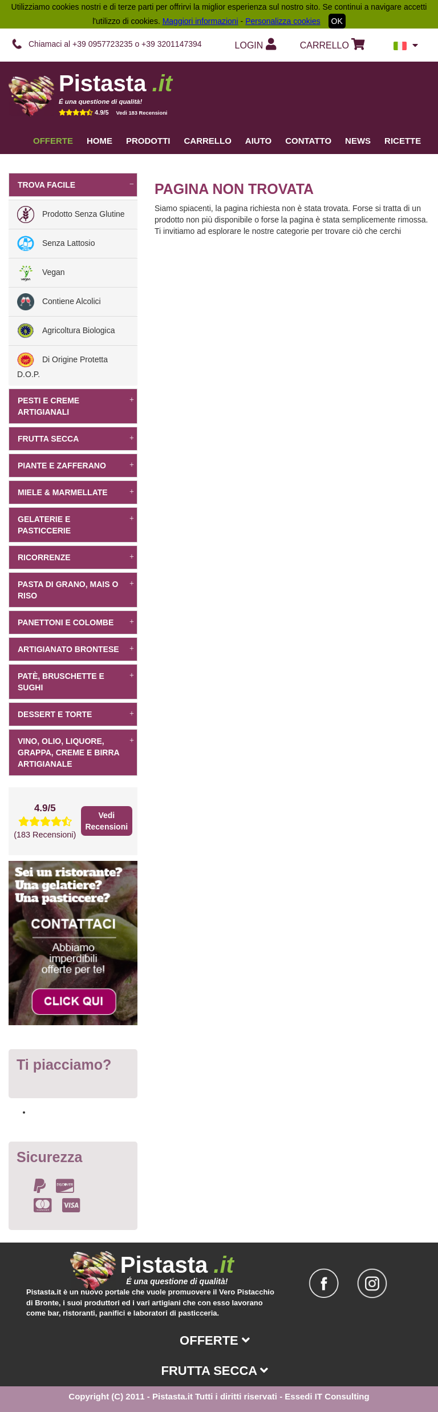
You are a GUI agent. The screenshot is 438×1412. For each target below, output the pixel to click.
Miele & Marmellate (76, 492)
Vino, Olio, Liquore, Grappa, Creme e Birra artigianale (76, 752)
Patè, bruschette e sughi (76, 681)
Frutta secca (76, 438)
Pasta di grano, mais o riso (76, 590)
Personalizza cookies (283, 21)
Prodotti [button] (148, 140)
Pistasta (115, 83)
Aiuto (258, 140)
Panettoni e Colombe (76, 622)
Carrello (208, 140)
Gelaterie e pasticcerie (76, 525)
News (358, 140)
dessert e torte (76, 714)
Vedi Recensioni (106, 821)
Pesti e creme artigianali (76, 406)
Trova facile (76, 184)
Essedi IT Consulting (327, 1396)
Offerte (53, 140)
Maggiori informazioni (200, 21)
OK (337, 21)
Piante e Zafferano (76, 465)
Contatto (308, 140)
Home (99, 140)
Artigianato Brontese (76, 649)
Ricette (402, 140)
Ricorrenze (76, 557)
